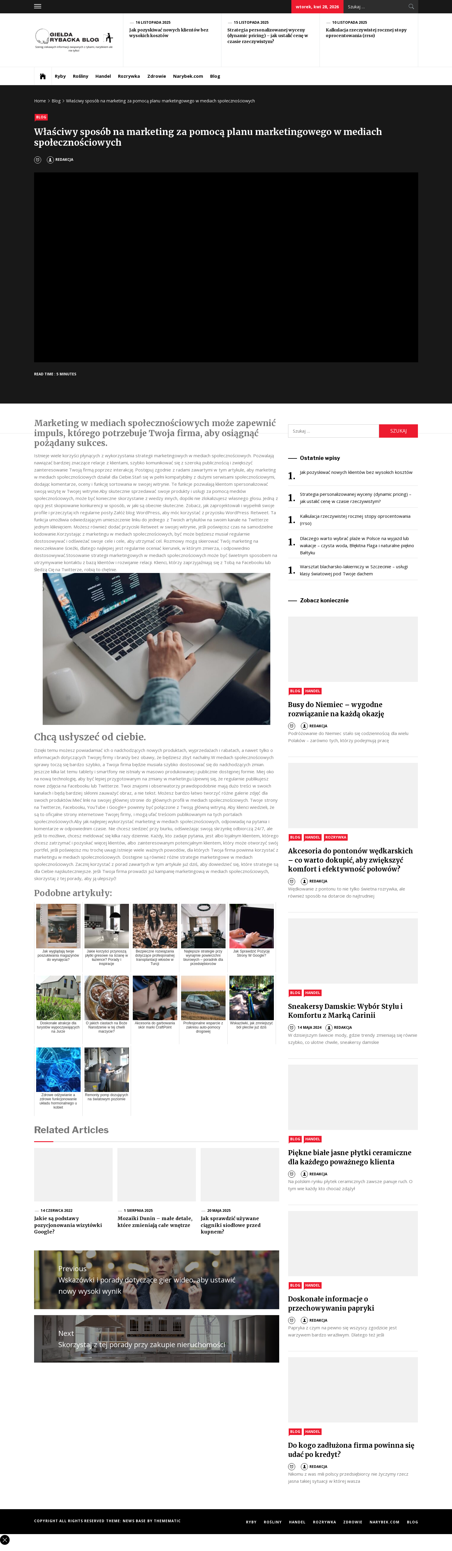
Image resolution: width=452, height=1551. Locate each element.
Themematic (167, 1520)
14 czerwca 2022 (57, 1210)
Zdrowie (156, 76)
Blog (215, 76)
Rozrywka (129, 76)
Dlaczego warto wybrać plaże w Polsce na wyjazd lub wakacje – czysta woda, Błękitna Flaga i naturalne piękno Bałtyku (357, 545)
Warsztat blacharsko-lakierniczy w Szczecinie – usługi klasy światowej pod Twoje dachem (354, 570)
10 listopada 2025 (349, 22)
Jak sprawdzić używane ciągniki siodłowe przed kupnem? (231, 1225)
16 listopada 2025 (153, 22)
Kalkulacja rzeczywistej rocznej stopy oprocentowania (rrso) (366, 33)
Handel (103, 76)
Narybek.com (188, 76)
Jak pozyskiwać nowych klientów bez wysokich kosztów (356, 472)
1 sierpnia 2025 (138, 1210)
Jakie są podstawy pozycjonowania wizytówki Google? (68, 1225)
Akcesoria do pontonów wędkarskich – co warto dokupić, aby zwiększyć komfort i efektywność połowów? (350, 860)
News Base (135, 1520)
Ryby (60, 76)
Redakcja (60, 159)
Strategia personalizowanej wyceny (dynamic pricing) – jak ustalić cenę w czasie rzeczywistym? (267, 35)
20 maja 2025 (219, 1210)
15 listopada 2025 (251, 22)
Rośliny (80, 76)
